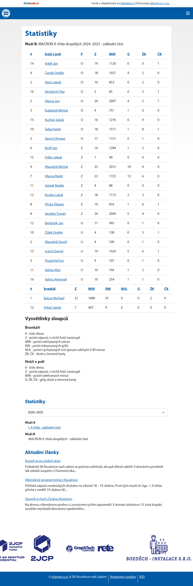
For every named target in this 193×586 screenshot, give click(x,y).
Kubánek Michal (56, 110)
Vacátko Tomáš (55, 214)
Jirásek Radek (54, 186)
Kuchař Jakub (54, 120)
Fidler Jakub (53, 157)
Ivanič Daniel (54, 251)
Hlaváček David (56, 242)
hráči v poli (53, 54)
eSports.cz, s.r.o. (160, 3)
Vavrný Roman (55, 139)
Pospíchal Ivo (54, 261)
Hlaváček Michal (56, 167)
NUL (124, 289)
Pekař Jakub (52, 308)
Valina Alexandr (56, 279)
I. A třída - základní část (44, 427)
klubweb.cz (128, 3)
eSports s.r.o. (60, 577)
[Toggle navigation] (187, 13)
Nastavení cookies (123, 577)
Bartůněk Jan (54, 223)
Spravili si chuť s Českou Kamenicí (48, 499)
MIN (112, 54)
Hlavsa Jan (52, 101)
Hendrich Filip (55, 92)
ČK (160, 54)
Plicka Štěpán (54, 204)
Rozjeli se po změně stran (43, 461)
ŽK (144, 54)
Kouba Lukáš (54, 195)
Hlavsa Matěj (54, 176)
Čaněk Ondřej (54, 73)
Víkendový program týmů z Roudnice (51, 480)
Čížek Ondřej (54, 232)
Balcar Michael (54, 298)
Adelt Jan (51, 63)
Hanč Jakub (53, 82)
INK (108, 289)
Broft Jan (51, 148)
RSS (142, 577)
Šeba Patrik (53, 129)
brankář (50, 289)
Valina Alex (52, 270)
